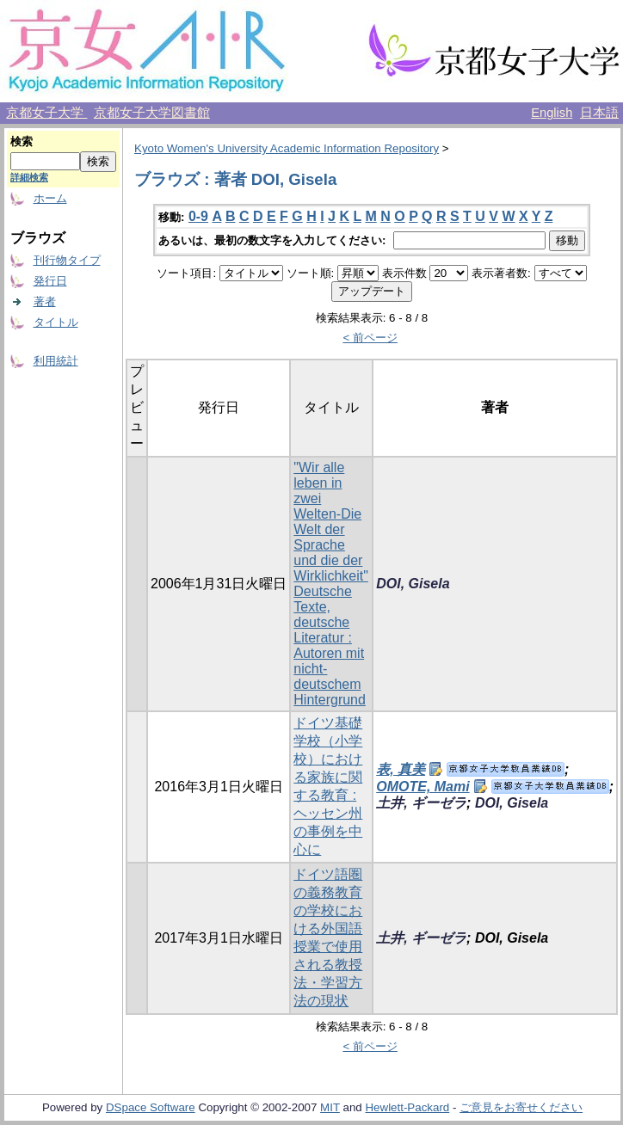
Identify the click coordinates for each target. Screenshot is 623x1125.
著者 (45, 301)
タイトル (56, 322)
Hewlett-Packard (407, 1107)
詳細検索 (29, 177)
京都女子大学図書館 (152, 113)
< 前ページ (370, 337)
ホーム (50, 198)
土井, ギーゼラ (421, 803)
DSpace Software (150, 1107)
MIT (330, 1107)
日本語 (599, 113)
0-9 (198, 216)
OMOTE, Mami (422, 786)
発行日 (50, 280)
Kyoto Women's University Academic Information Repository (286, 148)
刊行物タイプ (67, 260)
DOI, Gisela (412, 583)
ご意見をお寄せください (521, 1107)
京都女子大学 (46, 113)
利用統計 (56, 360)
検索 (21, 141)
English (551, 113)
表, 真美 (400, 769)
